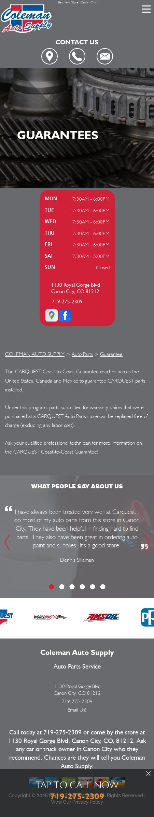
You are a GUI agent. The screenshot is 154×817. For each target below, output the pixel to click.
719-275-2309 (67, 301)
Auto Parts (82, 354)
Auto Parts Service (77, 666)
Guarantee (111, 354)
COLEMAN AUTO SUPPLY (35, 354)
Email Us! (77, 710)
